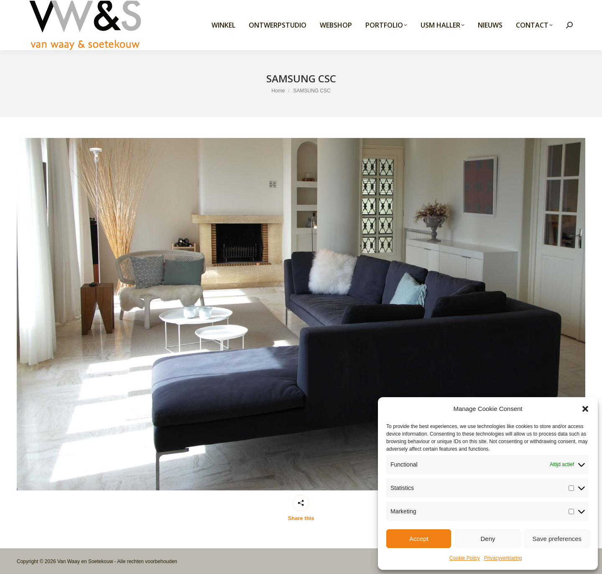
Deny (487, 538)
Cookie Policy (464, 558)
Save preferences (557, 538)
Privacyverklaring (503, 558)
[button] (585, 409)
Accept (419, 538)
